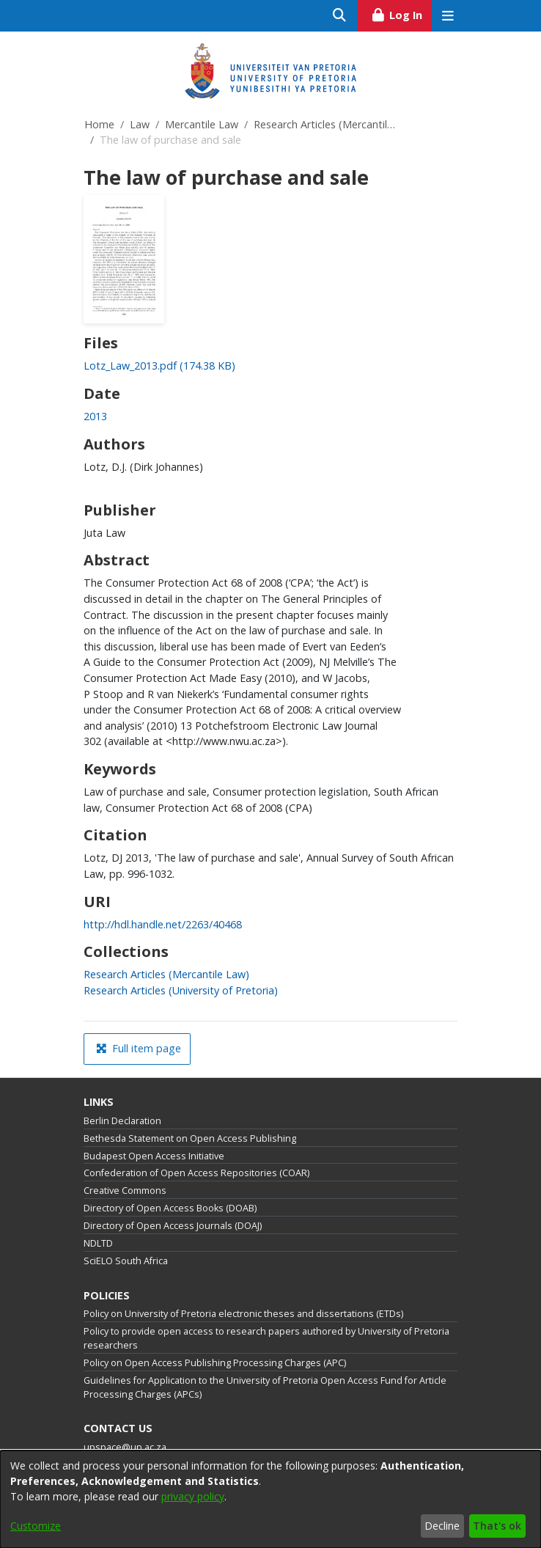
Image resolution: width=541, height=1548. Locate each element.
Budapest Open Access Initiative (154, 1156)
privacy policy (192, 1496)
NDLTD (98, 1243)
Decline (442, 1526)
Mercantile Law (201, 124)
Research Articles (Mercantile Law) (327, 124)
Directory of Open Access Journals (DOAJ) (173, 1225)
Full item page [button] (138, 1048)
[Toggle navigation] (447, 16)
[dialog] (270, 1499)
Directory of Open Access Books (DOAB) (170, 1208)
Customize (35, 1526)
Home (99, 124)
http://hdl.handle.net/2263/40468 (163, 924)
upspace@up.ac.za (125, 1447)
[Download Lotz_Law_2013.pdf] (159, 366)
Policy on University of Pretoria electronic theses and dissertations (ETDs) (243, 1313)
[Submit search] (340, 16)
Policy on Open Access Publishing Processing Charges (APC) (215, 1363)
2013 (95, 416)
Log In (401, 13)
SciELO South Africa (126, 1261)
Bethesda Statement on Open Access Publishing (190, 1138)
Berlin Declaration (122, 1121)
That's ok (497, 1526)
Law (140, 124)
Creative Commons (125, 1190)
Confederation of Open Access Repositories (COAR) (196, 1173)
